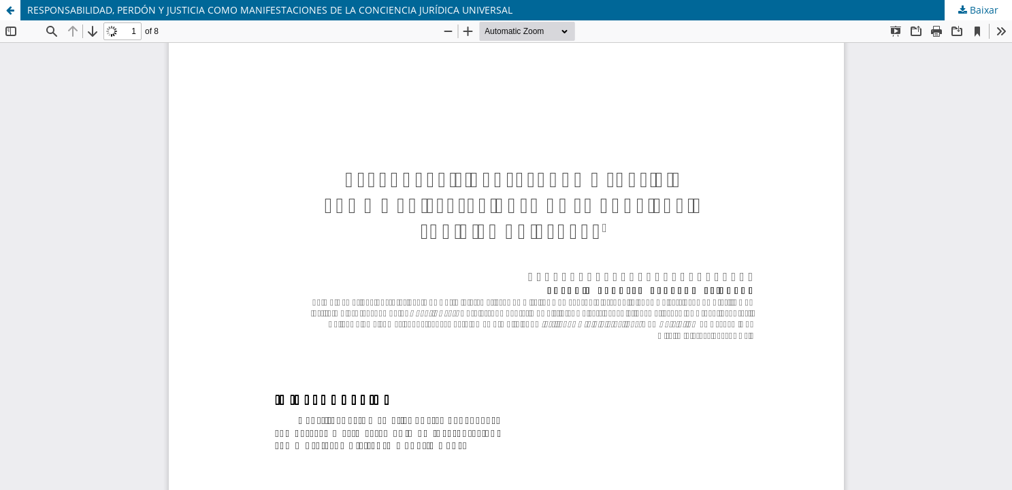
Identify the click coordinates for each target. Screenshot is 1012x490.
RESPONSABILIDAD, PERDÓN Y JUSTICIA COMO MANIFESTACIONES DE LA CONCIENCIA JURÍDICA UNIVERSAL (269, 9)
